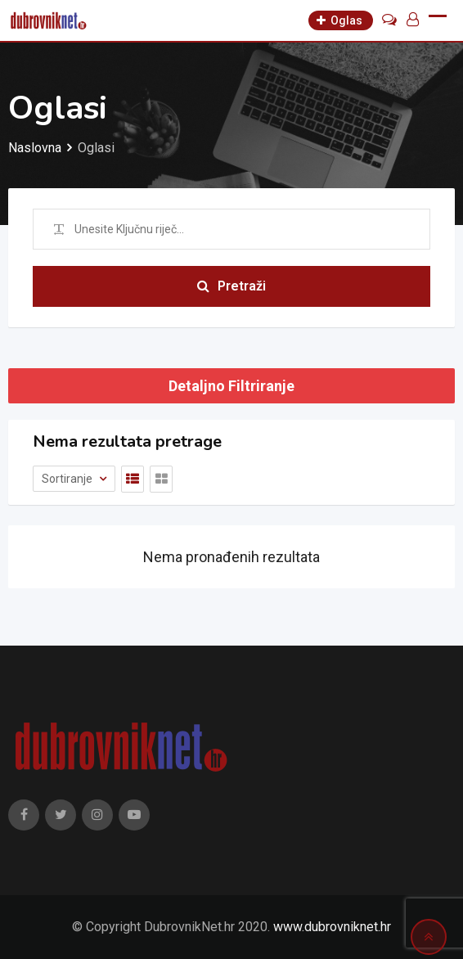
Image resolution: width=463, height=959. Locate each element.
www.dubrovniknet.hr (332, 926)
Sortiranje (68, 478)
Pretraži (231, 286)
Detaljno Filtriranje (231, 385)
